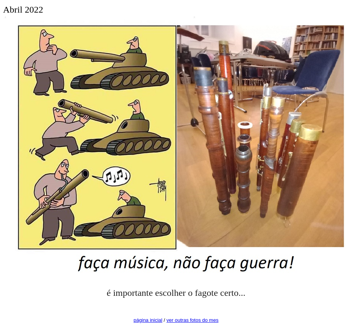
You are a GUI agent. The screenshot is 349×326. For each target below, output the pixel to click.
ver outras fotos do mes (192, 320)
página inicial (148, 320)
